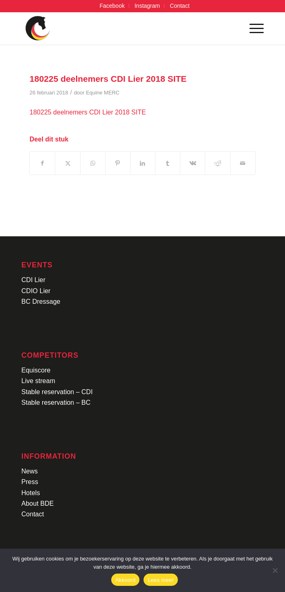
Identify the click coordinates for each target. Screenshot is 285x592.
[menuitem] (112, 6)
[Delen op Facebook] (42, 163)
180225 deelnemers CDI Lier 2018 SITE (87, 112)
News (29, 471)
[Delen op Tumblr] (167, 163)
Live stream (38, 380)
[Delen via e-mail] (243, 163)
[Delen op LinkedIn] (142, 163)
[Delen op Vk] (192, 163)
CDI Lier (33, 279)
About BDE (37, 503)
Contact (32, 514)
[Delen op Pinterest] (117, 163)
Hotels (30, 492)
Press (29, 481)
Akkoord (125, 580)
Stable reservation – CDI (56, 391)
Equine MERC (102, 93)
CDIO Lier (35, 290)
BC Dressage (40, 301)
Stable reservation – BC (55, 402)
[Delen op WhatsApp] (93, 163)
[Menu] (252, 28)
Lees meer (161, 580)
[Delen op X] (67, 163)
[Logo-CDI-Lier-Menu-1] (118, 28)
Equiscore (35, 370)
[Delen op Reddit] (217, 163)
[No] (275, 570)
